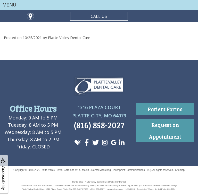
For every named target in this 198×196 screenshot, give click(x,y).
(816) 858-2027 (99, 125)
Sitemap (180, 170)
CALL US (99, 16)
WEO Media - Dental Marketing (93, 170)
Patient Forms (165, 109)
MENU (9, 4)
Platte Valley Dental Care (55, 170)
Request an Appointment (165, 130)
